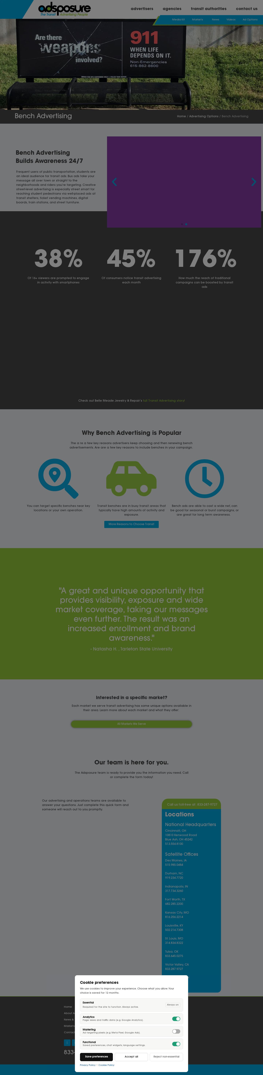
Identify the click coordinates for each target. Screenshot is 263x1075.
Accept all (131, 1057)
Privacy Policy (88, 1065)
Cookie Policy (106, 1065)
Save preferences (96, 1057)
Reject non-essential (166, 1057)
